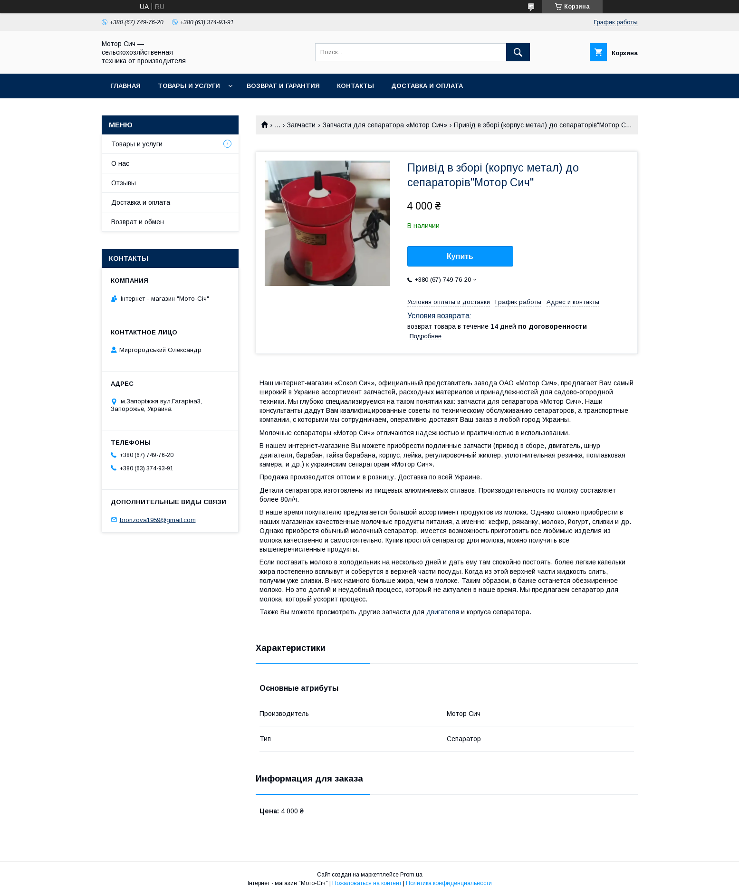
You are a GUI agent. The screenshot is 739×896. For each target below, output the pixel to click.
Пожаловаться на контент (367, 883)
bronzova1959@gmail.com (158, 519)
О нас (120, 163)
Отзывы (123, 183)
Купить (460, 256)
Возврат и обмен (137, 222)
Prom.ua (411, 874)
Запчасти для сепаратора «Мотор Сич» (385, 125)
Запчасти (301, 125)
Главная (125, 85)
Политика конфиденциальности (449, 883)
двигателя (442, 612)
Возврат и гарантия (283, 85)
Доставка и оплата (427, 85)
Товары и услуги (189, 85)
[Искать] (518, 52)
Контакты (355, 85)
